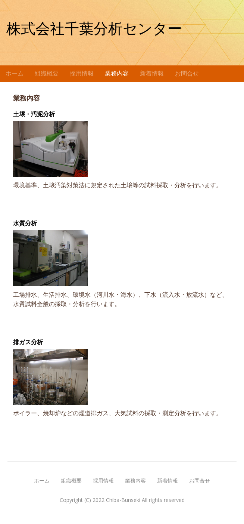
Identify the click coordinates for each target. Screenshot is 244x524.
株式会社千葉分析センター (94, 29)
